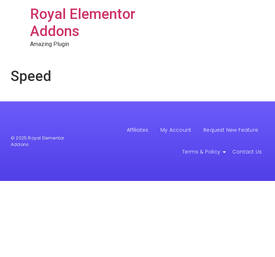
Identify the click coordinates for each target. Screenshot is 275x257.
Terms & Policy (202, 151)
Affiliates (137, 129)
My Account (175, 129)
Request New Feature (230, 129)
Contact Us (247, 151)
